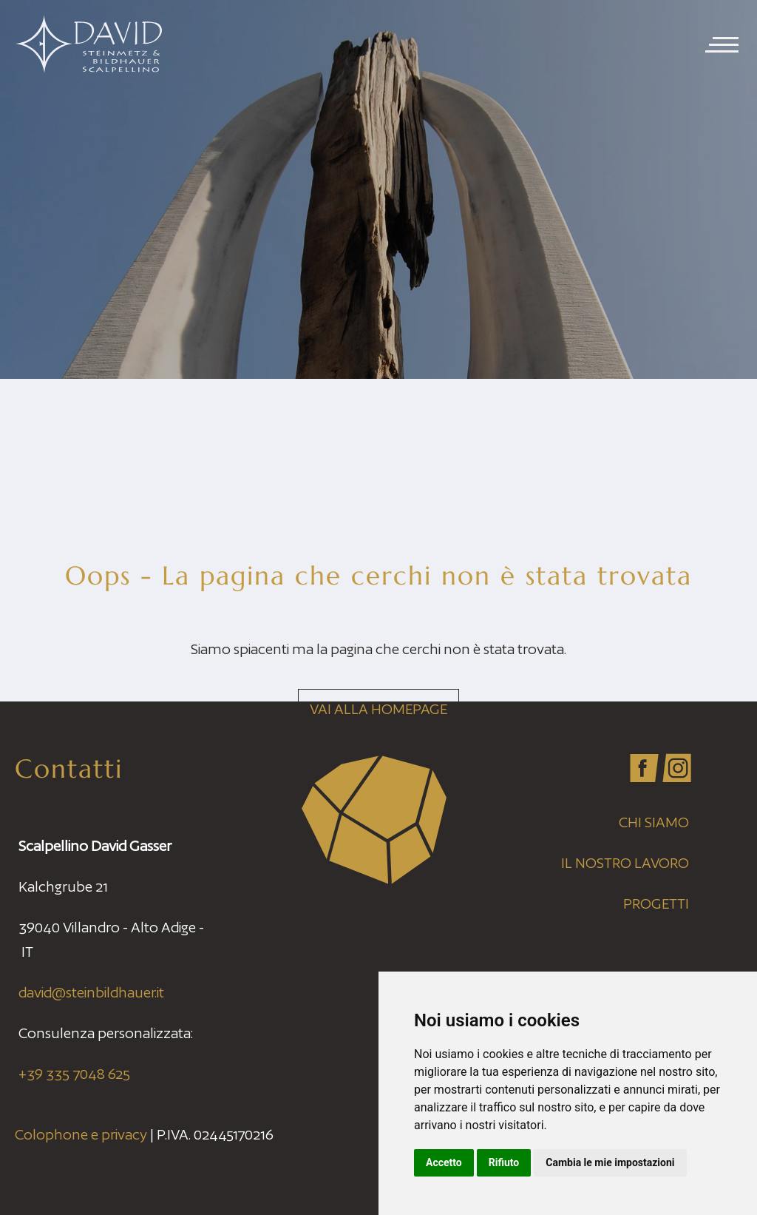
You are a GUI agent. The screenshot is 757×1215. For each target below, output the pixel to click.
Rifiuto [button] (504, 1162)
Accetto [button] (444, 1162)
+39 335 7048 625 (74, 1074)
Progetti (656, 903)
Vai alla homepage (378, 709)
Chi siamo (654, 822)
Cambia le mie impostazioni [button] (610, 1162)
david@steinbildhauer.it (91, 992)
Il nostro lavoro (625, 863)
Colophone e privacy (81, 1134)
